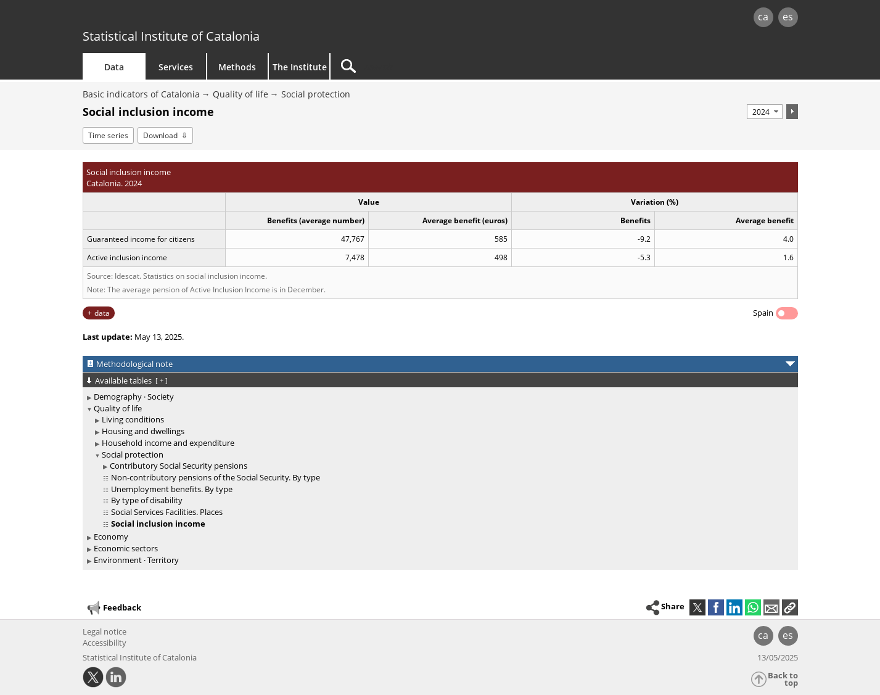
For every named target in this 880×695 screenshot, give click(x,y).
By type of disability (147, 500)
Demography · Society (134, 396)
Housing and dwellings (143, 431)
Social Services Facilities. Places (167, 511)
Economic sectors (126, 548)
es (788, 16)
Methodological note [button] (134, 363)
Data (114, 67)
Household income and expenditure (168, 442)
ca (763, 16)
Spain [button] (763, 312)
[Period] (765, 111)
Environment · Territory (136, 559)
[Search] (435, 66)
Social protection (315, 94)
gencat (226, 18)
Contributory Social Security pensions (178, 465)
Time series (108, 135)
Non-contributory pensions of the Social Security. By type (215, 477)
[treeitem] (438, 397)
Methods (237, 67)
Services (175, 67)
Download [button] (160, 135)
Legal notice (104, 631)
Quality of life (240, 94)
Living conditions (133, 419)
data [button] (102, 313)
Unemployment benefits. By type (171, 489)
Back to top (783, 679)
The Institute (300, 67)
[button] (790, 607)
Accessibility (104, 642)
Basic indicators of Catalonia (141, 94)
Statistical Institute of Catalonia (171, 36)
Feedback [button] (113, 608)
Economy (111, 536)
